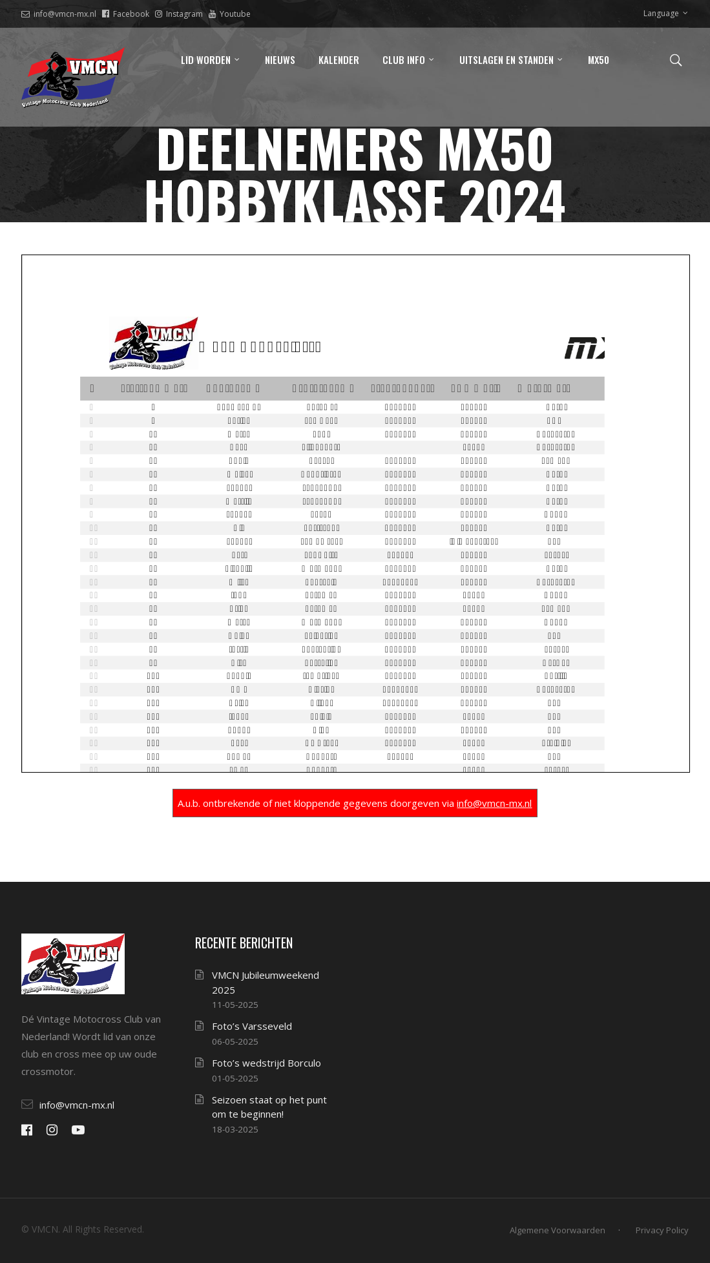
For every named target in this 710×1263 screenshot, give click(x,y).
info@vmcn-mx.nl (58, 13)
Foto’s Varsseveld (252, 1025)
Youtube (230, 13)
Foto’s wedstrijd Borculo (266, 1062)
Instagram (179, 13)
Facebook (125, 13)
